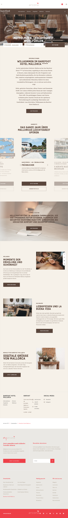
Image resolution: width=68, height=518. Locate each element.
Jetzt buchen (55, 45)
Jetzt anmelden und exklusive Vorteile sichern (14, 444)
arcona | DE (6, 423)
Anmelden (52, 461)
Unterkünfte (14, 423)
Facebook (48, 399)
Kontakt (27, 396)
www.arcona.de (7, 513)
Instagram (48, 402)
